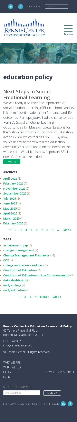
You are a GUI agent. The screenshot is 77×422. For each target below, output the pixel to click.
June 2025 (10, 203)
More (12, 162)
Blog (7, 372)
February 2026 (13, 183)
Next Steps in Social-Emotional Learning (27, 94)
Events (8, 377)
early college (12, 285)
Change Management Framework (27, 255)
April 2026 (10, 178)
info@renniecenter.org (17, 345)
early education (14, 290)
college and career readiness (23, 265)
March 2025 (11, 218)
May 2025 (10, 208)
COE (6, 260)
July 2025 (9, 198)
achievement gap (15, 245)
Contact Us (34, 6)
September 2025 (14, 193)
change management (18, 250)
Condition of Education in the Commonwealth (36, 275)
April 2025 (10, 213)
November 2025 (14, 188)
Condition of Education (20, 270)
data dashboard (15, 280)
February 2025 (13, 223)
